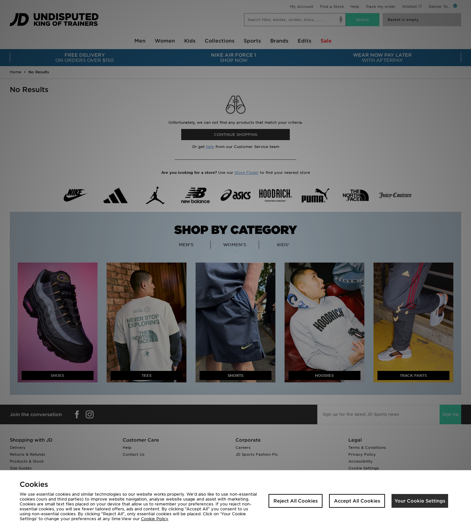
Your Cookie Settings (419, 501)
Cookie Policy (154, 518)
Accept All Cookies (357, 501)
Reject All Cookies (295, 501)
